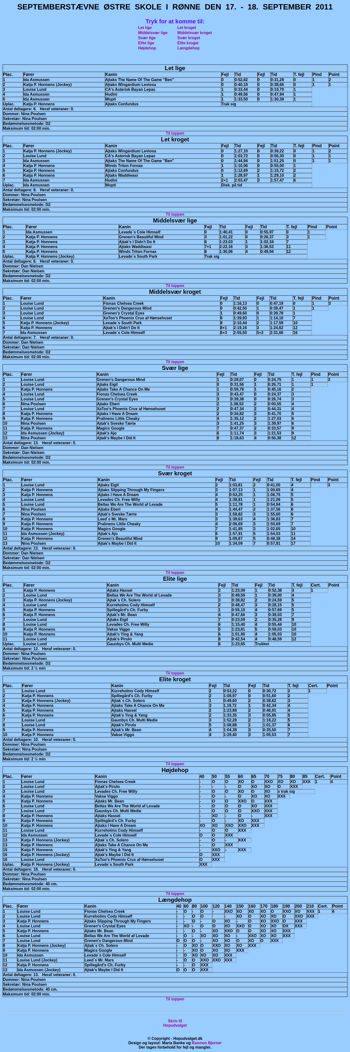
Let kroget (186, 28)
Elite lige (146, 43)
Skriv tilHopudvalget (175, 1023)
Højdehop (147, 48)
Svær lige (147, 38)
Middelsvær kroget (194, 33)
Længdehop (188, 48)
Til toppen (175, 133)
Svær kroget (188, 38)
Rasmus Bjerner (207, 1043)
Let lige (145, 28)
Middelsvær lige (152, 33)
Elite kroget (188, 43)
